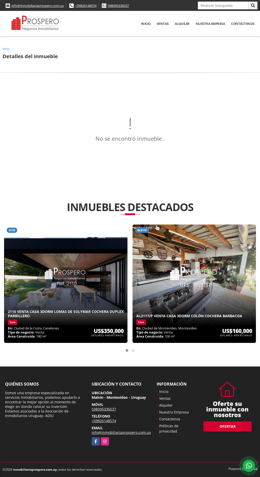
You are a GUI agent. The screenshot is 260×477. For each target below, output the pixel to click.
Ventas (163, 23)
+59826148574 (85, 5)
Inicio (146, 23)
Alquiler (182, 23)
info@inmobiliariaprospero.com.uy (37, 5)
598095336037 (118, 5)
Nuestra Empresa (210, 23)
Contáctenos (242, 23)
